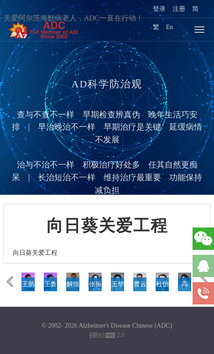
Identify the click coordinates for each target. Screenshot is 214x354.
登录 (159, 8)
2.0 (107, 336)
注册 (178, 8)
